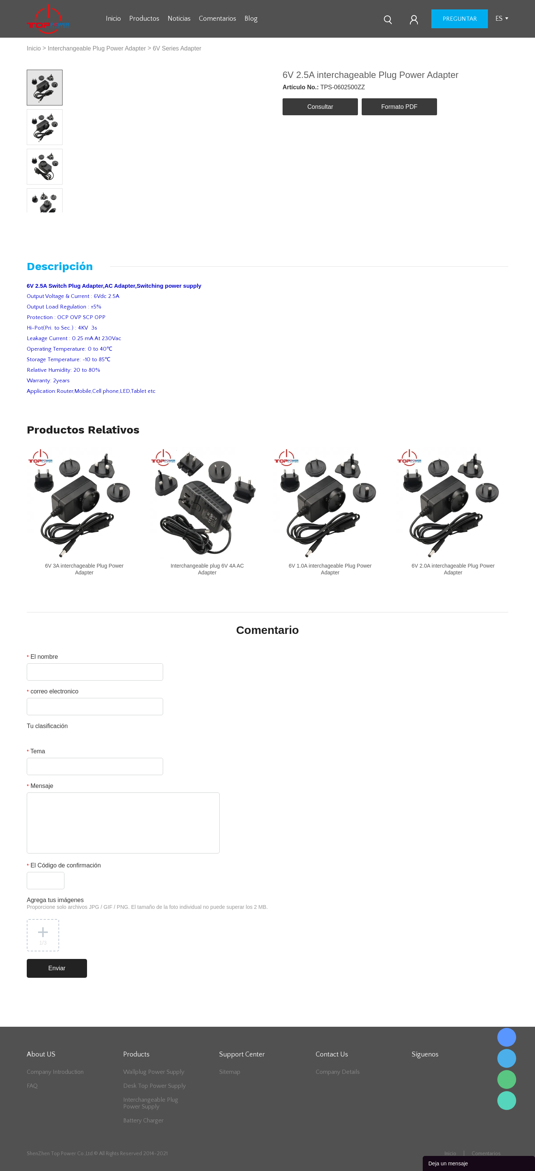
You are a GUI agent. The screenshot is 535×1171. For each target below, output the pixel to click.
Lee (506, 1100)
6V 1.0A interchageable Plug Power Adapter (330, 569)
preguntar (460, 18)
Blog (251, 19)
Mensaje (40, 786)
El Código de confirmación (64, 865)
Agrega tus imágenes (147, 903)
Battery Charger (143, 1120)
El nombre (42, 656)
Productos (144, 19)
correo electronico (52, 691)
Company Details (338, 1072)
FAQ (32, 1085)
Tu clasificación (47, 726)
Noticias (179, 19)
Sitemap (229, 1072)
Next (54, 218)
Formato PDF (399, 107)
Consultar (320, 107)
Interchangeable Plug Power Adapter (97, 48)
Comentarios (217, 19)
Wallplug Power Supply (153, 1072)
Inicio (113, 19)
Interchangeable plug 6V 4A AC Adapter (207, 569)
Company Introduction (55, 1072)
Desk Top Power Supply (154, 1085)
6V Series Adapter (177, 48)
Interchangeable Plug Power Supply (150, 1103)
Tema (36, 751)
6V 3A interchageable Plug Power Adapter (84, 569)
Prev (36, 218)
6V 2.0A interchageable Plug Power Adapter (453, 569)
